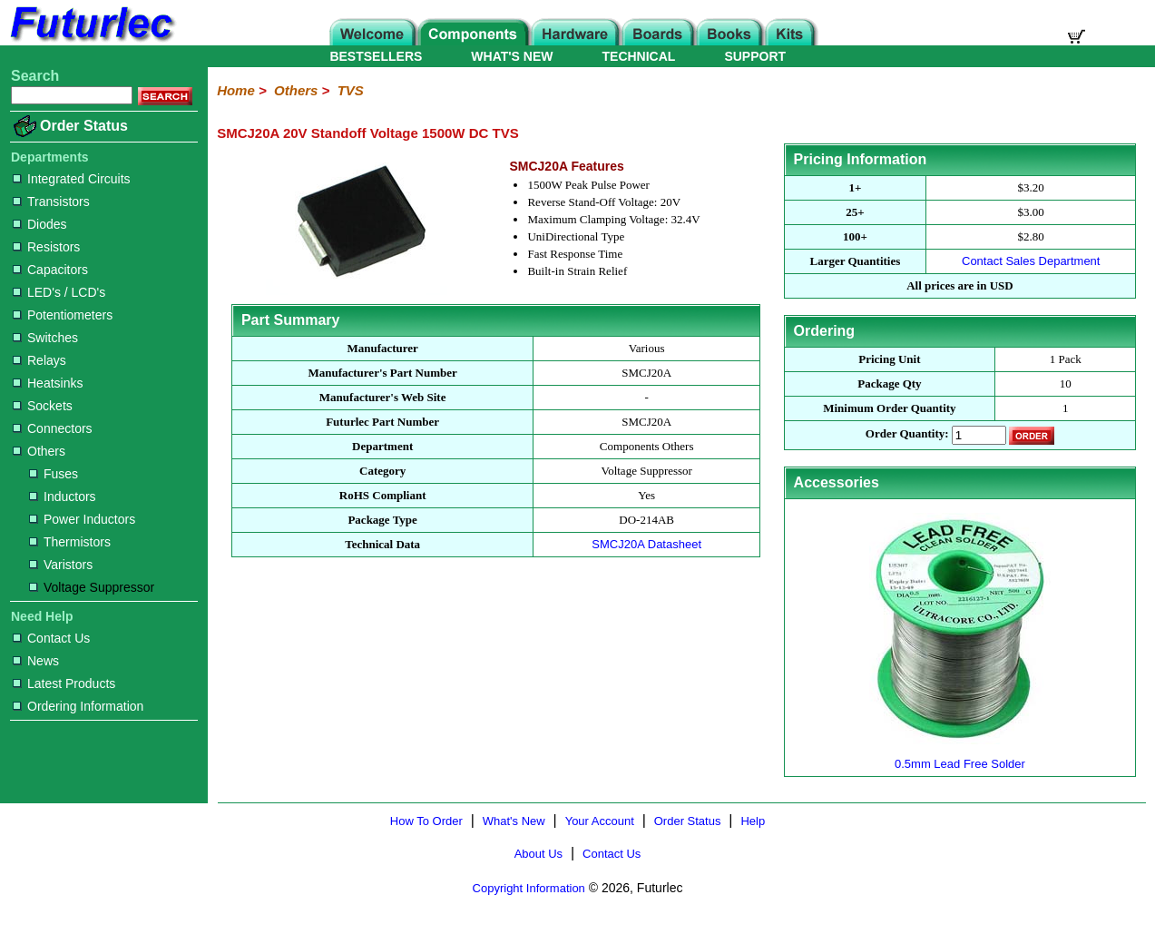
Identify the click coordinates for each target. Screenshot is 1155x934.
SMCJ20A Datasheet (646, 544)
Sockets (43, 405)
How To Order (426, 821)
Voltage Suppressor (91, 587)
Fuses (53, 474)
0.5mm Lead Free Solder (960, 756)
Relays (39, 360)
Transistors (51, 201)
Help (752, 821)
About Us (538, 853)
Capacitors (50, 269)
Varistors (61, 564)
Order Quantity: (907, 434)
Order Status (84, 125)
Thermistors (70, 542)
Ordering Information (78, 706)
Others (39, 451)
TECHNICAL (639, 56)
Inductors (62, 496)
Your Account (599, 821)
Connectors (53, 428)
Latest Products (64, 683)
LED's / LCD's (59, 292)
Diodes (40, 224)
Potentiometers (63, 315)
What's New (514, 821)
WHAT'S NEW (512, 56)
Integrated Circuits (72, 179)
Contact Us (51, 638)
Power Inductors (82, 519)
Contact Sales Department (1031, 261)
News (36, 661)
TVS (351, 90)
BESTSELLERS (375, 56)
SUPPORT (755, 56)
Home (236, 90)
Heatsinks (48, 383)
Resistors (46, 247)
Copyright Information (529, 888)
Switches (45, 337)
